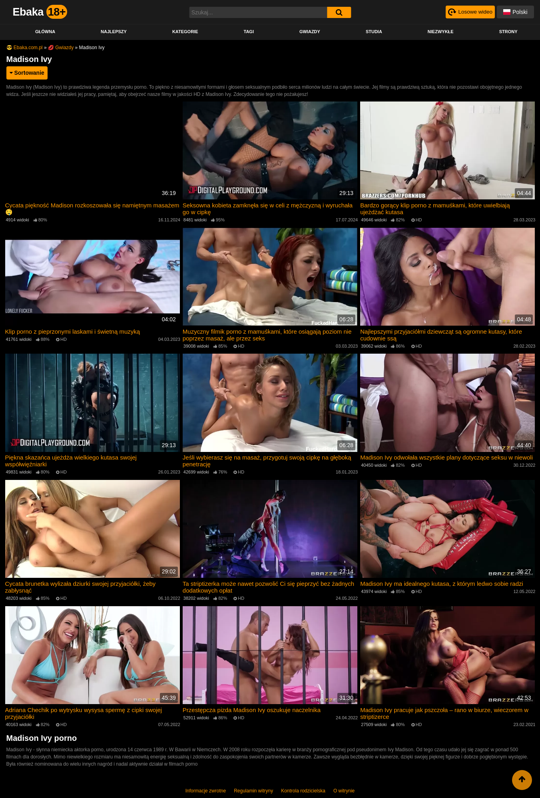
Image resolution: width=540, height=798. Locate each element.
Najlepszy (114, 31)
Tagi (248, 31)
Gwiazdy (309, 31)
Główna (45, 31)
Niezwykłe (441, 31)
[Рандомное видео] (469, 12)
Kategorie (185, 31)
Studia (374, 31)
